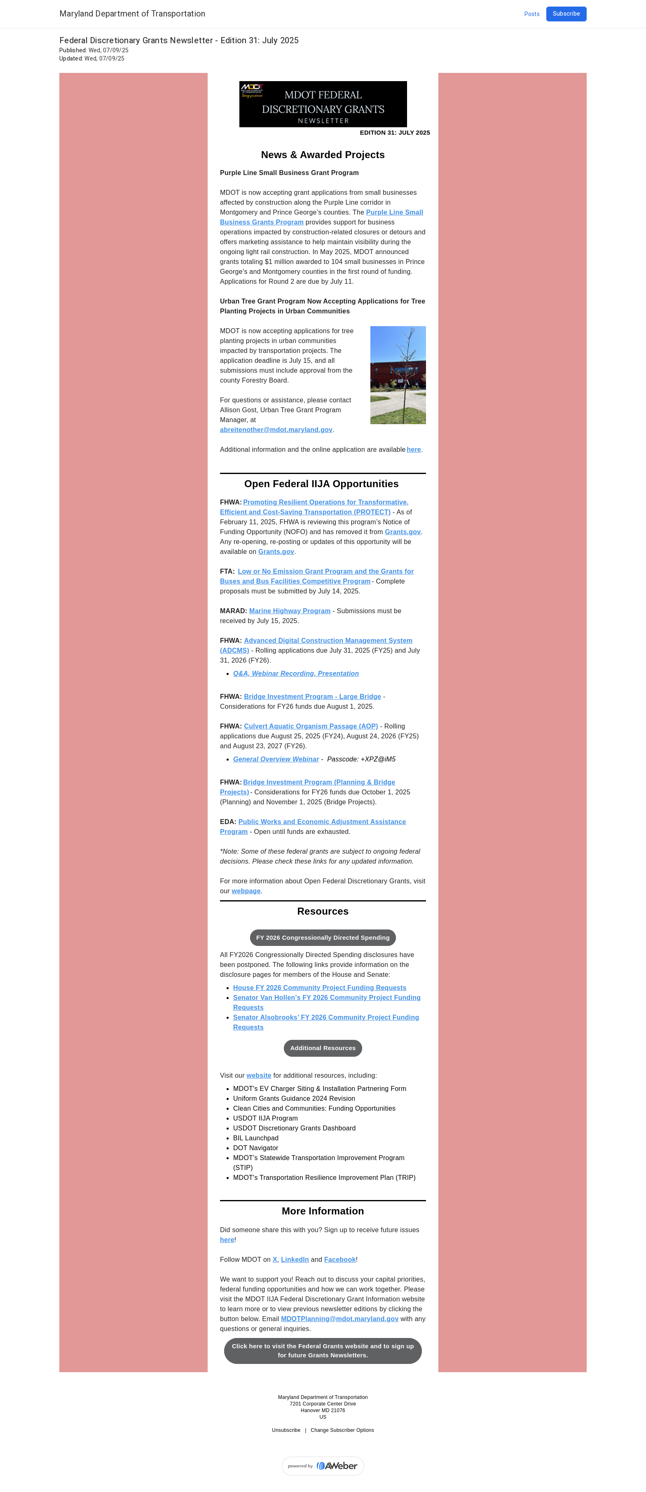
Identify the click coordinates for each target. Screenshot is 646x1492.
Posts (532, 14)
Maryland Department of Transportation (132, 14)
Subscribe (566, 13)
